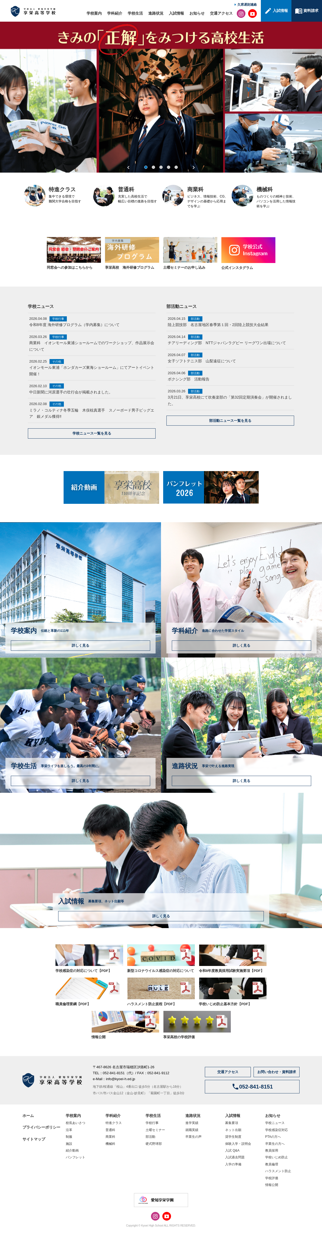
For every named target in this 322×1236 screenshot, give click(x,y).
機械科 (110, 1144)
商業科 (110, 1137)
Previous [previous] (128, 167)
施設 (69, 1144)
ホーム (28, 1115)
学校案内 (94, 13)
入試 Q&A (232, 1150)
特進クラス (114, 1123)
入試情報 (176, 13)
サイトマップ (33, 1139)
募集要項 (231, 1123)
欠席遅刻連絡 (247, 4)
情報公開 (271, 1185)
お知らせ (197, 13)
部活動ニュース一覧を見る (230, 421)
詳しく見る (80, 645)
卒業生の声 (193, 1137)
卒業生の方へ (275, 1144)
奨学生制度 (233, 1137)
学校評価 (271, 1178)
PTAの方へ (273, 1137)
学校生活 (135, 13)
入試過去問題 (235, 1157)
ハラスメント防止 (278, 1171)
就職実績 (191, 1130)
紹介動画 (72, 1150)
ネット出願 (233, 1130)
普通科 (110, 1130)
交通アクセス (221, 13)
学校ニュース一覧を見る (92, 433)
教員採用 (271, 1150)
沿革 (69, 1130)
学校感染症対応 (276, 1130)
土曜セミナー (155, 1130)
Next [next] (193, 167)
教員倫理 (271, 1164)
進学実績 (191, 1123)
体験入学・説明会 (238, 1144)
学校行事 (152, 1123)
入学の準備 (233, 1164)
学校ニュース (275, 1123)
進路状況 (155, 13)
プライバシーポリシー (41, 1127)
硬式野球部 (154, 1144)
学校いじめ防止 (276, 1157)
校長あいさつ (75, 1123)
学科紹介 (114, 13)
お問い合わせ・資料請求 (276, 1072)
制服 (69, 1137)
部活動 (150, 1137)
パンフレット (75, 1157)
